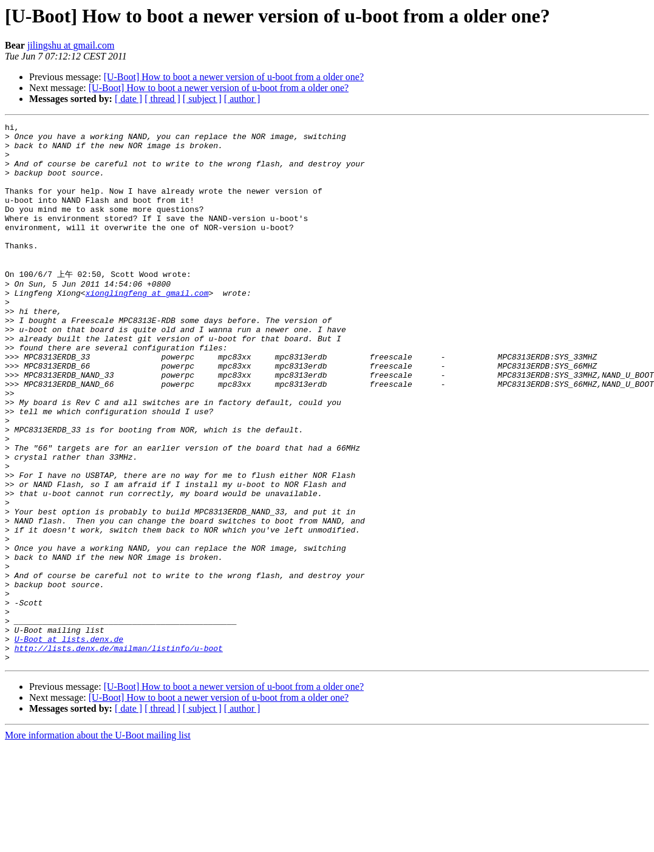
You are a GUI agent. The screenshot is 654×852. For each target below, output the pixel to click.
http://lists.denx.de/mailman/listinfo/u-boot (119, 752)
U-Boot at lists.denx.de (69, 741)
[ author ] (242, 99)
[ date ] (128, 99)
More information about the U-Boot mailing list (98, 841)
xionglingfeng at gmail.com (147, 326)
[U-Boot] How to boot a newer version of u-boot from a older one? (234, 77)
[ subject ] (202, 99)
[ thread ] (162, 99)
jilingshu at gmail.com (71, 45)
